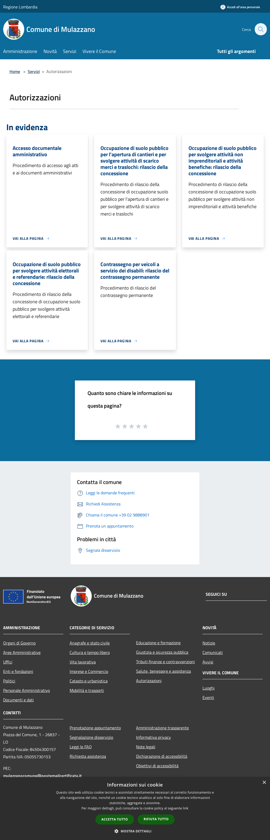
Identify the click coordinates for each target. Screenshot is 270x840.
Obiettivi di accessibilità (157, 766)
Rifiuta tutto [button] (156, 819)
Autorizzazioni (149, 680)
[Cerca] (260, 29)
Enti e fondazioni (18, 671)
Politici (9, 681)
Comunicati (212, 652)
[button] (135, 831)
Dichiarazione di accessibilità (161, 756)
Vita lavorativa (83, 662)
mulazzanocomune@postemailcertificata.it (42, 776)
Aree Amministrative (22, 652)
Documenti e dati (18, 700)
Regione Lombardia (20, 7)
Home (14, 71)
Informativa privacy (153, 737)
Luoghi (208, 688)
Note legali (145, 747)
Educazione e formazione (158, 642)
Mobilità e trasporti (87, 690)
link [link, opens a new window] (186, 808)
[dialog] (135, 808)
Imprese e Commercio (89, 671)
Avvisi (207, 662)
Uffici (7, 662)
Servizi (34, 71)
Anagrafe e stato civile (90, 643)
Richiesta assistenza (88, 756)
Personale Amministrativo (26, 690)
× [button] (264, 783)
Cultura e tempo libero (90, 652)
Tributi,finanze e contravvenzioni (165, 661)
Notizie (208, 643)
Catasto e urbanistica (89, 681)
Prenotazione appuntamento (95, 728)
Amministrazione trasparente (162, 728)
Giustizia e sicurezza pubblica (162, 652)
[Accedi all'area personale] (240, 7)
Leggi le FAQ (81, 747)
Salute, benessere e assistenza (163, 671)
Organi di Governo (19, 643)
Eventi (208, 697)
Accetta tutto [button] (115, 819)
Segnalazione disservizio (91, 737)
